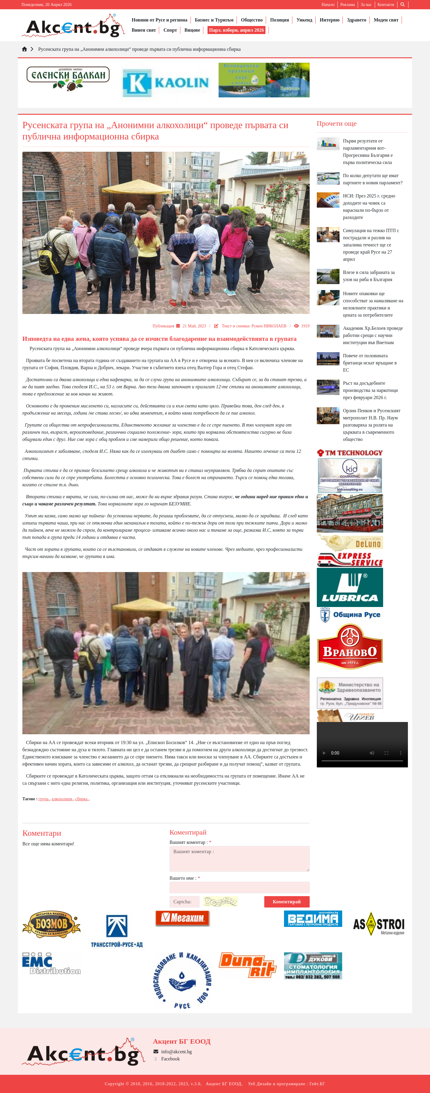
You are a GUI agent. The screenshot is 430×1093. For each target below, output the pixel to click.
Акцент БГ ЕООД (223, 1084)
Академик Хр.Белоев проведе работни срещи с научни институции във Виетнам (373, 335)
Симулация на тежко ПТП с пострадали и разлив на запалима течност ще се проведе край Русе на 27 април (371, 245)
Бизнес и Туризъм (214, 19)
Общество (252, 19)
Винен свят (144, 30)
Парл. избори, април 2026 (236, 30)
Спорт (170, 30)
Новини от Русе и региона (160, 19)
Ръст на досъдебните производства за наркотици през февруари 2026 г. (370, 390)
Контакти (385, 4)
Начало (328, 4)
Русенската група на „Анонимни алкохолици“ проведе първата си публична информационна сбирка (139, 49)
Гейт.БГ (317, 1084)
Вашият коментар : (190, 842)
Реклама (347, 4)
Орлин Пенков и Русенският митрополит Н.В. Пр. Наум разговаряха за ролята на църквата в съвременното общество (371, 425)
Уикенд (304, 19)
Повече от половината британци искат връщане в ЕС (370, 362)
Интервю (330, 19)
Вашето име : (185, 878)
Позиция (279, 19)
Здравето (356, 19)
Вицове (192, 30)
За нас (366, 4)
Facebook (166, 1058)
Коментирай (287, 901)
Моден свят (386, 19)
